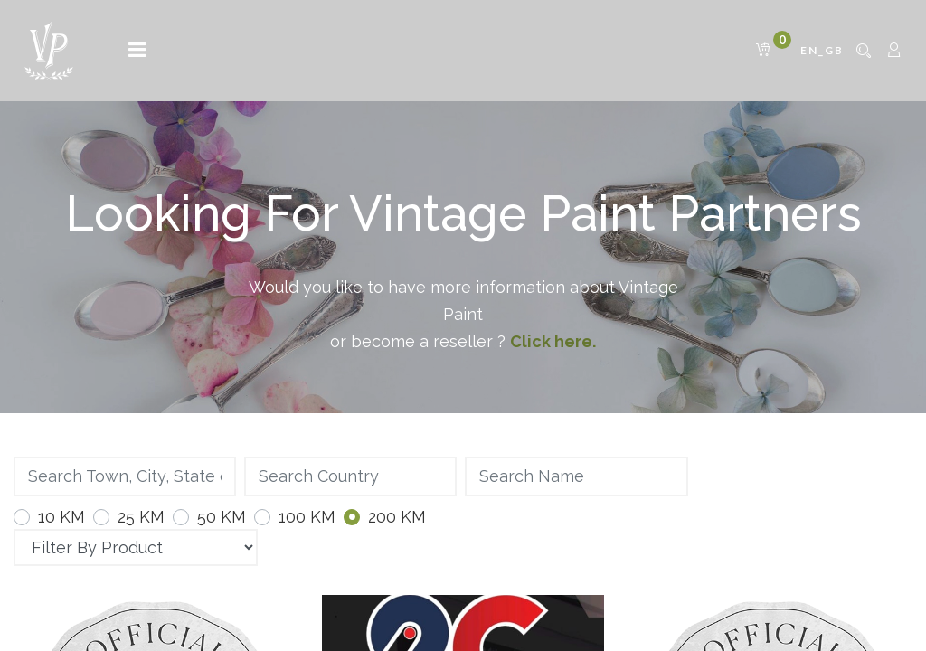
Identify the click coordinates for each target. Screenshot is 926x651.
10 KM (61, 516)
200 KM (397, 516)
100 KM (307, 516)
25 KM (141, 516)
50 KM (221, 516)
